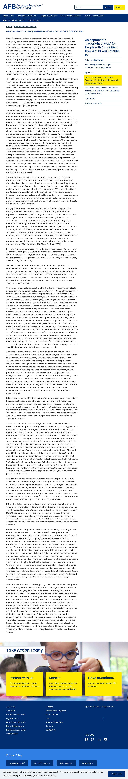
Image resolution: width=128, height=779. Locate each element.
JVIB (47, 718)
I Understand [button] (116, 774)
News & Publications (93, 16)
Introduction (90, 98)
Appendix (89, 72)
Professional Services (69, 16)
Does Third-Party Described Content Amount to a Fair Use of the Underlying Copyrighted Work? (102, 91)
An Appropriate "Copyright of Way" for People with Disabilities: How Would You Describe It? (102, 47)
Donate (119, 7)
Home (9, 26)
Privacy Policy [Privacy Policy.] (50, 775)
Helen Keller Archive (54, 722)
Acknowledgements (94, 60)
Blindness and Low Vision (25, 26)
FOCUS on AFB (52, 714)
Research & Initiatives (26, 16)
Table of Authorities (94, 103)
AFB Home (10, 707)
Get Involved (33, 20)
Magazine (56, 710)
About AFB (7, 16)
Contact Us (51, 730)
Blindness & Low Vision (13, 20)
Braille (88, 763)
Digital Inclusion (48, 16)
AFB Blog (49, 707)
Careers (49, 726)
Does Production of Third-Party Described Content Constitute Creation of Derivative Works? (102, 80)
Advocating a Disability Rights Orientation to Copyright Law (98, 66)
